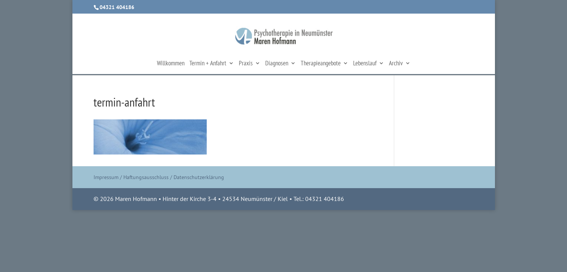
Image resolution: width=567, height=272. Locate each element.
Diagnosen (276, 63)
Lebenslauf (364, 63)
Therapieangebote (321, 63)
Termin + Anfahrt (207, 63)
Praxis (246, 63)
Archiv (396, 63)
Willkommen (170, 63)
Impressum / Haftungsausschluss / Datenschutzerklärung (159, 177)
